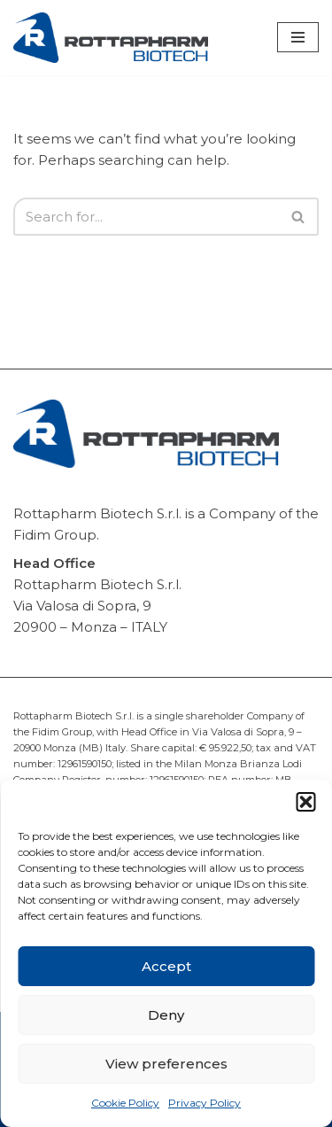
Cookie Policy (125, 1102)
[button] (305, 802)
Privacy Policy (204, 1102)
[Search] (146, 217)
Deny (166, 1015)
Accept (166, 966)
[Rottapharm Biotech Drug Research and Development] (110, 37)
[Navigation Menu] (298, 37)
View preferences (166, 1063)
